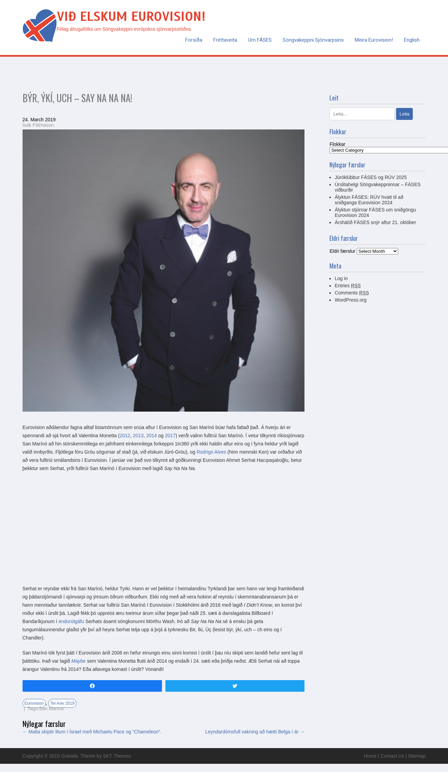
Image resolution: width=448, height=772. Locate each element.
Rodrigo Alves (211, 452)
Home (370, 756)
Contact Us (392, 756)
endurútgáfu (71, 621)
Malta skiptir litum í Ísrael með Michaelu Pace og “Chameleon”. (92, 731)
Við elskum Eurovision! (131, 17)
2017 (170, 435)
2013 (138, 435)
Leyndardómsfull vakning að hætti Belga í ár (254, 731)
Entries (348, 285)
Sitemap (416, 756)
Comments (352, 292)
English (412, 40)
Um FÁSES (260, 40)
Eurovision (34, 703)
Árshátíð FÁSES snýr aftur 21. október (375, 222)
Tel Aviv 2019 (62, 703)
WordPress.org (350, 300)
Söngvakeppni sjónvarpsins (313, 40)
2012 (125, 435)
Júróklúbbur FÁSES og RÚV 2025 (371, 177)
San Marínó (51, 708)
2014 (151, 435)
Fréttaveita (225, 40)
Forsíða (193, 40)
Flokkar (337, 144)
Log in (341, 278)
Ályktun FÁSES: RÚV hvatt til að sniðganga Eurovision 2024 (369, 199)
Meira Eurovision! (374, 40)
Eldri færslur (342, 251)
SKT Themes (117, 756)
